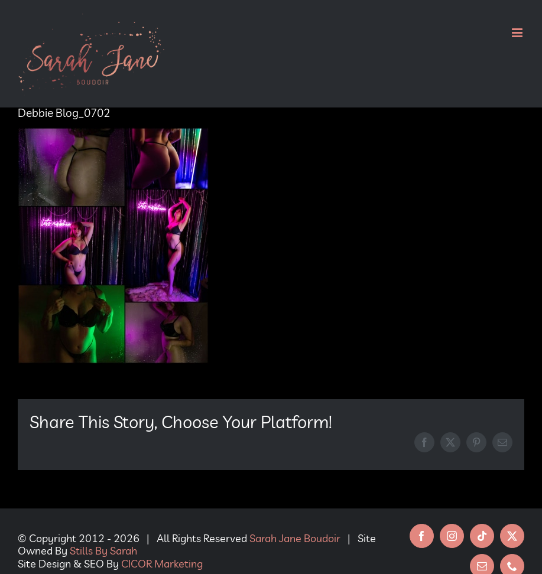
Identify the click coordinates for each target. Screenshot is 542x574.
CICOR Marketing (162, 563)
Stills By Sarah (103, 550)
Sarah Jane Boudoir (294, 538)
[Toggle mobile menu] (518, 33)
